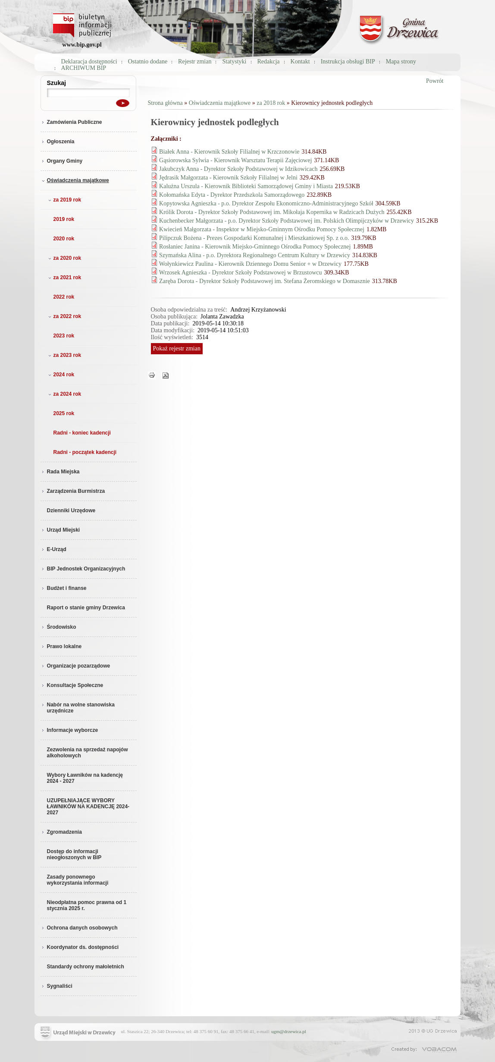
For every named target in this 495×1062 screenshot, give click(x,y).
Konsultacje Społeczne (72, 685)
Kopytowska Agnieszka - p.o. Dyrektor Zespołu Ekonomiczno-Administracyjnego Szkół (266, 203)
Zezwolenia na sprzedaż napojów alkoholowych (87, 753)
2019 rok (64, 219)
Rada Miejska (60, 472)
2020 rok (64, 239)
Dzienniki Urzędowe (71, 510)
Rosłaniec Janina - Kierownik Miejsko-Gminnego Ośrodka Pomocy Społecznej (255, 246)
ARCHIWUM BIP (84, 68)
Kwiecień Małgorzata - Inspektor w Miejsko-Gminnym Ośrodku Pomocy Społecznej (261, 229)
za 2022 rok (64, 316)
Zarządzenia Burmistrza (73, 491)
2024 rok (61, 375)
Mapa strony (401, 61)
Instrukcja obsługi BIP (348, 61)
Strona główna (165, 103)
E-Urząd (53, 549)
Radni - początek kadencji (85, 452)
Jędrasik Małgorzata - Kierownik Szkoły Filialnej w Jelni (228, 177)
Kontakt (300, 61)
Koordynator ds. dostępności (80, 947)
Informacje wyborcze (69, 730)
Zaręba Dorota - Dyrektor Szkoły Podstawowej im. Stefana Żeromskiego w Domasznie (264, 281)
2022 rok (64, 297)
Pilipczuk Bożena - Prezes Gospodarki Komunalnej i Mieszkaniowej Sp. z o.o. (254, 238)
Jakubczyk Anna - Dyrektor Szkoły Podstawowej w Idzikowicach (238, 169)
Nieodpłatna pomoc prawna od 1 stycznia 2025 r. (87, 905)
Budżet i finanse (64, 588)
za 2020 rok (64, 258)
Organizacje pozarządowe (75, 666)
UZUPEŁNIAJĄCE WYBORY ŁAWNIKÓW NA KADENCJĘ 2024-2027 (88, 806)
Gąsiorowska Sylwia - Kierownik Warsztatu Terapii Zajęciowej (235, 160)
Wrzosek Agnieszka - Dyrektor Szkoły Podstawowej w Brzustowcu (240, 272)
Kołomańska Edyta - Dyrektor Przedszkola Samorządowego (231, 195)
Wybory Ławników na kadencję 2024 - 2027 (85, 778)
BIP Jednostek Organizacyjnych (83, 569)
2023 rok (64, 336)
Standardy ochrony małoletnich (85, 967)
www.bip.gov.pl (81, 44)
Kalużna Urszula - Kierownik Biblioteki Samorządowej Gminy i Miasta (246, 186)
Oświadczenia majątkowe (75, 180)
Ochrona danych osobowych (79, 928)
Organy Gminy (62, 161)
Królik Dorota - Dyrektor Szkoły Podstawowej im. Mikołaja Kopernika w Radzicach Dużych (272, 212)
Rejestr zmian (194, 61)
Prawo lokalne (61, 646)
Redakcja (268, 61)
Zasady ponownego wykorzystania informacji (78, 880)
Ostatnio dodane (147, 61)
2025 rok (64, 413)
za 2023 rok (64, 355)
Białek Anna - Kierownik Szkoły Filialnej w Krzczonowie (229, 151)
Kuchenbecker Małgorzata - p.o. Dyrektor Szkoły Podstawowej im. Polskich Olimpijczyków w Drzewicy (286, 220)
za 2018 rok (271, 103)
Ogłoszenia (58, 142)
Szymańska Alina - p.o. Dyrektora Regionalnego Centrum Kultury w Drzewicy (254, 255)
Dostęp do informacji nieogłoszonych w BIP (74, 854)
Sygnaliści (56, 986)
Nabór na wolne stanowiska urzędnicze (78, 708)
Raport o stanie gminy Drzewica (86, 608)
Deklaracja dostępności (89, 61)
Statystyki (234, 61)
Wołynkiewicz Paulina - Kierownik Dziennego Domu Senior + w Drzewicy (250, 264)
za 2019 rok (64, 200)
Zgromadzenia (61, 832)
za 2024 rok (64, 394)
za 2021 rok (64, 277)
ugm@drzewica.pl (288, 1031)
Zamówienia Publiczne (71, 122)
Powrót (434, 81)
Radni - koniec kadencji (82, 433)
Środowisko (58, 627)
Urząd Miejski (60, 530)
